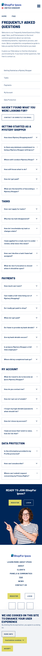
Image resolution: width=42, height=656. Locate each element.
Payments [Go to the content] (8, 85)
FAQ (21, 577)
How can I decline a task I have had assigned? (21, 254)
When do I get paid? (21, 317)
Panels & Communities (21, 573)
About (21, 566)
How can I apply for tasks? (21, 209)
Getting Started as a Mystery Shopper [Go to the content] (18, 70)
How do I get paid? (21, 179)
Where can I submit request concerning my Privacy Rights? (21, 474)
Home (4, 16)
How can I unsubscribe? (21, 463)
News (21, 581)
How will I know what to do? (21, 169)
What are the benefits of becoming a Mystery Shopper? (21, 189)
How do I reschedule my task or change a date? (21, 229)
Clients (21, 570)
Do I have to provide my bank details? (21, 327)
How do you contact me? (21, 389)
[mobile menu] (38, 6)
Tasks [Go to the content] (6, 78)
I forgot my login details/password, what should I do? (21, 409)
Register (15, 503)
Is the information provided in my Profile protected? (21, 452)
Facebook (12, 605)
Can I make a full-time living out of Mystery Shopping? (21, 296)
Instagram (21, 605)
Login (28, 503)
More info (8, 634)
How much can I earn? (21, 286)
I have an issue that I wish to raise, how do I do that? (21, 432)
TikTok (30, 605)
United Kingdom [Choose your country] (12, 8)
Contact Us (21, 585)
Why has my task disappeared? (21, 218)
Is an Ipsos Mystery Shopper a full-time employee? (21, 348)
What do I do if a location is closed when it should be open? (21, 266)
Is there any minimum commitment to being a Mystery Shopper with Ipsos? (21, 148)
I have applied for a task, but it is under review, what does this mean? (21, 242)
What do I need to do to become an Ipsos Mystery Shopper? (21, 377)
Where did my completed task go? (21, 359)
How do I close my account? (21, 421)
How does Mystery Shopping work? (21, 137)
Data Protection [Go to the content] (10, 100)
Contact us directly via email (18, 117)
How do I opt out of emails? (21, 399)
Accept (7, 648)
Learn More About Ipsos (19, 562)
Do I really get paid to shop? (21, 308)
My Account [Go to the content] (8, 92)
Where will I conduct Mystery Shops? (21, 159)
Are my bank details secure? (21, 337)
